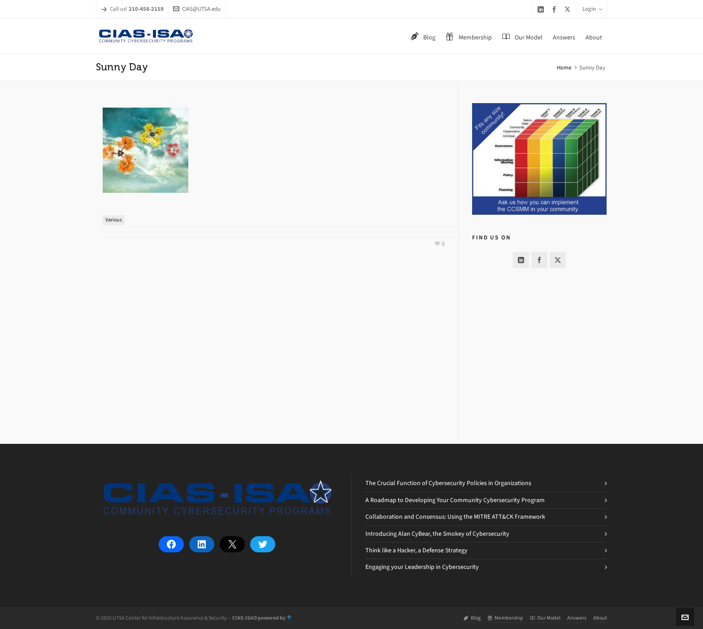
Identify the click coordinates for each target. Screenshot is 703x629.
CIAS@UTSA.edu (197, 9)
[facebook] (555, 9)
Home (564, 67)
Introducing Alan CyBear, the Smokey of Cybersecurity (437, 533)
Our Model (545, 617)
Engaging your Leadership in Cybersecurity (422, 567)
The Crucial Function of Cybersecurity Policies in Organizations (448, 483)
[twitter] (568, 9)
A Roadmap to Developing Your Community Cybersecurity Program (455, 500)
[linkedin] (542, 9)
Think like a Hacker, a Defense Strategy (416, 550)
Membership (505, 617)
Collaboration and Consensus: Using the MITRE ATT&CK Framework (455, 516)
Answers (576, 617)
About (600, 617)
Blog (472, 617)
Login (592, 9)
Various (113, 219)
